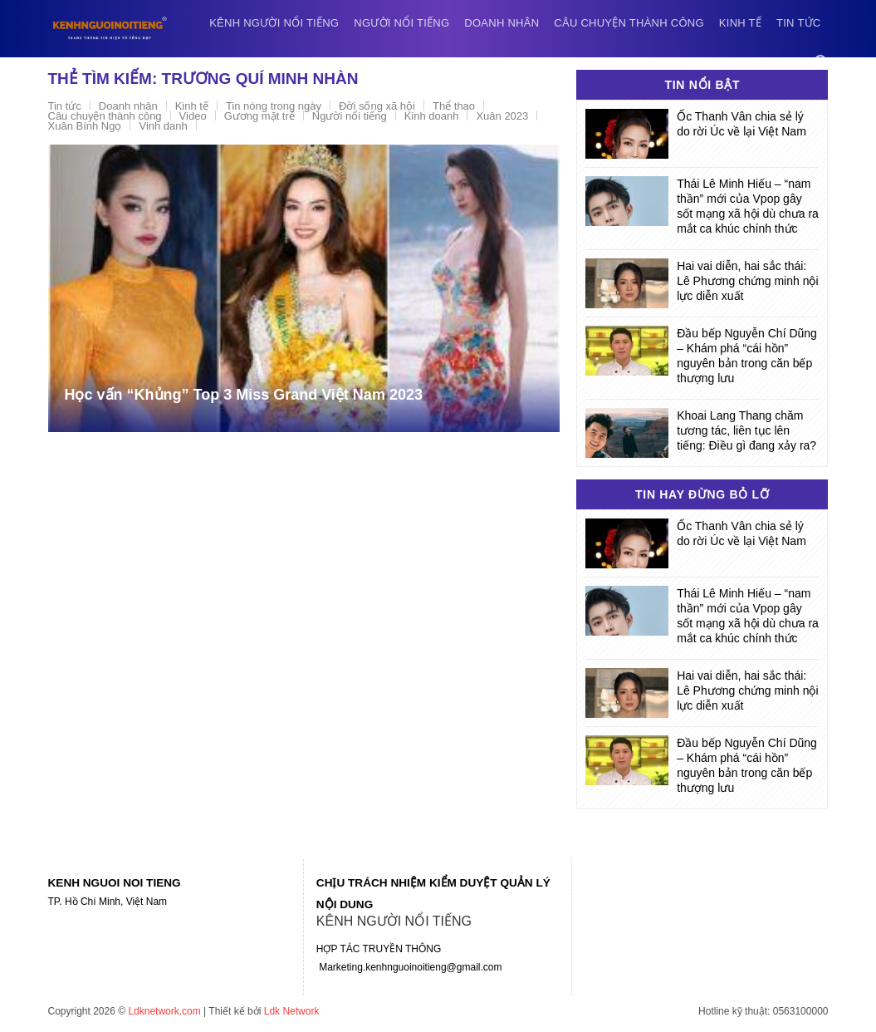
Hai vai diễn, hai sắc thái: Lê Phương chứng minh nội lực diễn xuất (747, 280)
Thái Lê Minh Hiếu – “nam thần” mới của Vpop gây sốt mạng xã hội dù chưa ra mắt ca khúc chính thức (748, 206)
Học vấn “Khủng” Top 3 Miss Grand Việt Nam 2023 (244, 394)
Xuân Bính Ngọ (85, 126)
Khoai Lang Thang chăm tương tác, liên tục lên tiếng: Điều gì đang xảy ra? (746, 430)
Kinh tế (740, 23)
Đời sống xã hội (377, 106)
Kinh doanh (431, 116)
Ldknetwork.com (164, 1011)
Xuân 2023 (502, 116)
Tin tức (798, 23)
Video (193, 116)
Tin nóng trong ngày (273, 106)
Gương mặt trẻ (259, 116)
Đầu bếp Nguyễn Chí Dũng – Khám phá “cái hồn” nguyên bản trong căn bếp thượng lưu (747, 356)
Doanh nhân (501, 23)
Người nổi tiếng (401, 23)
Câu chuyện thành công (629, 23)
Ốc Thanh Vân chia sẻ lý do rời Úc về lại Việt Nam (741, 124)
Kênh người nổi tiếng (274, 23)
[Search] (821, 62)
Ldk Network (292, 1011)
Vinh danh (163, 126)
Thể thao (454, 106)
